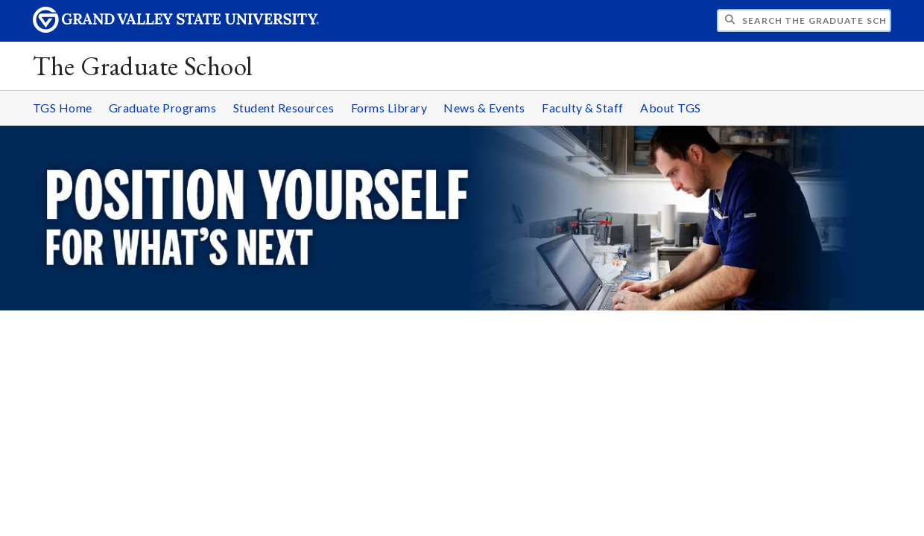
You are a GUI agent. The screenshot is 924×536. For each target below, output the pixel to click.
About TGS (670, 107)
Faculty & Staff (583, 107)
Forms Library (389, 107)
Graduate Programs (163, 107)
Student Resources (284, 107)
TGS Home (62, 107)
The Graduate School (143, 66)
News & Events (484, 107)
